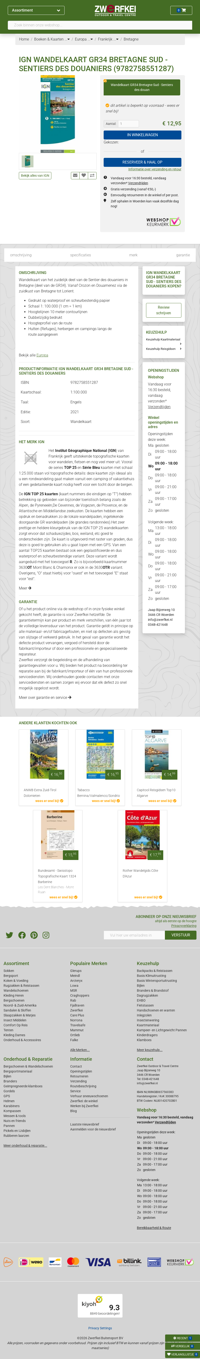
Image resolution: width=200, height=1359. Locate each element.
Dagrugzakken (147, 995)
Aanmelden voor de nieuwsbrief (93, 1129)
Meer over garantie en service (45, 697)
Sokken (9, 971)
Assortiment (36, 10)
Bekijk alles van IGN (35, 175)
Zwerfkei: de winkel (84, 1101)
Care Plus (77, 1015)
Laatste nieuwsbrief (84, 1124)
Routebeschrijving (83, 1086)
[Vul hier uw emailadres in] (134, 935)
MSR (73, 990)
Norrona (76, 1020)
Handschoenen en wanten (156, 1010)
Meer (25, 588)
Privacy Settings (100, 1328)
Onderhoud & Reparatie (28, 1059)
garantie (183, 255)
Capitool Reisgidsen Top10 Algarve (156, 793)
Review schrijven (163, 310)
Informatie (81, 1059)
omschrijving (21, 255)
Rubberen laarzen (16, 1136)
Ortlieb (75, 1035)
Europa (42, 355)
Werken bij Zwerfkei (84, 1106)
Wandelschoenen (16, 990)
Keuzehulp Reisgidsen (161, 349)
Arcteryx (76, 980)
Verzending (78, 1081)
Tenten (8, 1030)
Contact (76, 1066)
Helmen (9, 1101)
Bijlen (141, 985)
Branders (10, 1081)
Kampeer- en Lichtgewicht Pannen (162, 1030)
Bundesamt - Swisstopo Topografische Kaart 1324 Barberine (58, 882)
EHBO (141, 1000)
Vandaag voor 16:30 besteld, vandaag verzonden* (159, 395)
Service (75, 1091)
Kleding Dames (14, 1035)
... (67, 39)
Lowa (74, 985)
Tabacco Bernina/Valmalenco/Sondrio (98, 793)
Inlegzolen (144, 1015)
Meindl (75, 976)
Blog (73, 1111)
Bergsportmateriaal (18, 1071)
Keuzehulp (148, 963)
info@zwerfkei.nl (160, 620)
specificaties (80, 255)
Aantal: (111, 124)
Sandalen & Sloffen (17, 1010)
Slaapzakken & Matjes (20, 1015)
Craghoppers (79, 995)
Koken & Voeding (16, 980)
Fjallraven (77, 1005)
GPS (7, 1096)
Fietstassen (145, 1005)
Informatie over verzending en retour (154, 169)
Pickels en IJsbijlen (17, 1131)
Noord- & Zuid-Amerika (20, 1005)
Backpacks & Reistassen (154, 971)
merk (133, 255)
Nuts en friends (15, 1121)
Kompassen (12, 1111)
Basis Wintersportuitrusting (157, 980)
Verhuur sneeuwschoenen (89, 1096)
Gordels (9, 1091)
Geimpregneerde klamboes (23, 1086)
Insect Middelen (15, 1020)
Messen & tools (15, 1116)
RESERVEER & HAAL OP (142, 162)
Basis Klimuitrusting (151, 976)
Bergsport (11, 976)
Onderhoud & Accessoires (22, 1040)
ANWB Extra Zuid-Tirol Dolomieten (40, 793)
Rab (73, 1000)
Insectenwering (148, 1020)
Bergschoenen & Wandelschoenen (28, 1066)
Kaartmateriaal (148, 1025)
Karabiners (12, 1106)
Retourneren (79, 1076)
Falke (74, 1040)
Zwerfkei (76, 1010)
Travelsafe (77, 1025)
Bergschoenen (14, 1000)
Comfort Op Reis (16, 1025)
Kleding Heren (14, 995)
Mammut (77, 1030)
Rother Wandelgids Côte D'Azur (140, 873)
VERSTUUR (180, 935)
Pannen (9, 1126)
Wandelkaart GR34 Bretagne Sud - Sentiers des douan (138, 86)
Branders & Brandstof (153, 990)
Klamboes (144, 1040)
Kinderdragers (147, 1035)
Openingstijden (81, 1071)
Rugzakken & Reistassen (21, 985)
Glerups (76, 971)
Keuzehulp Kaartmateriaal (163, 339)
